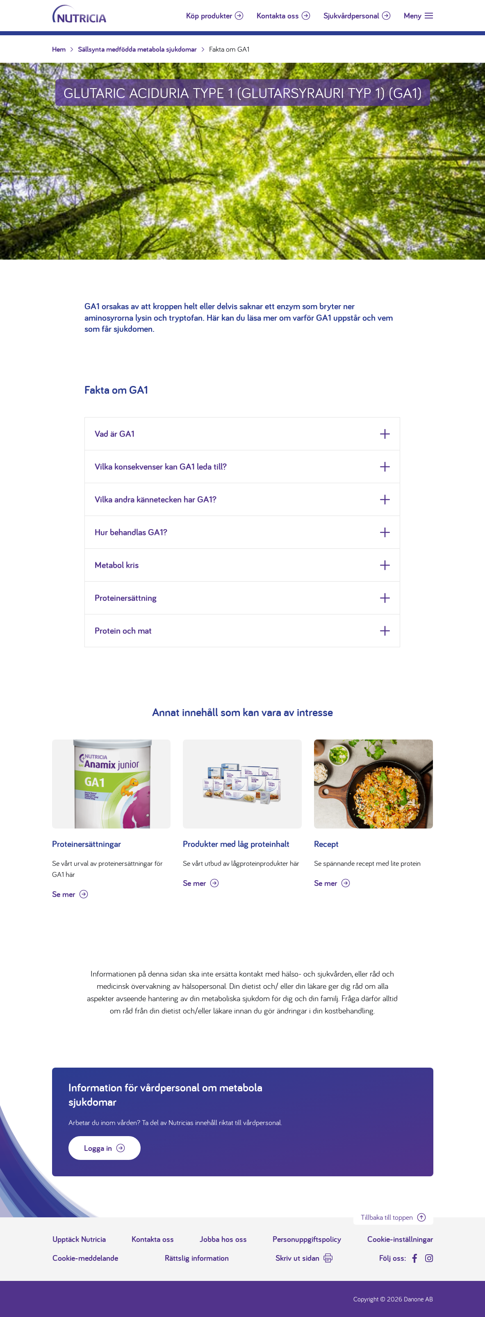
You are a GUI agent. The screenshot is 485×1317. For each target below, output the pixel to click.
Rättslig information (197, 1258)
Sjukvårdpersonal (351, 15)
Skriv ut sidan (297, 1258)
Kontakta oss (278, 15)
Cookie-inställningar (400, 1239)
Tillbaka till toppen (387, 1217)
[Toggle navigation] (418, 16)
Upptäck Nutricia (79, 1239)
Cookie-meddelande (85, 1258)
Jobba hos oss (223, 1239)
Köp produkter (209, 15)
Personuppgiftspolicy (307, 1239)
